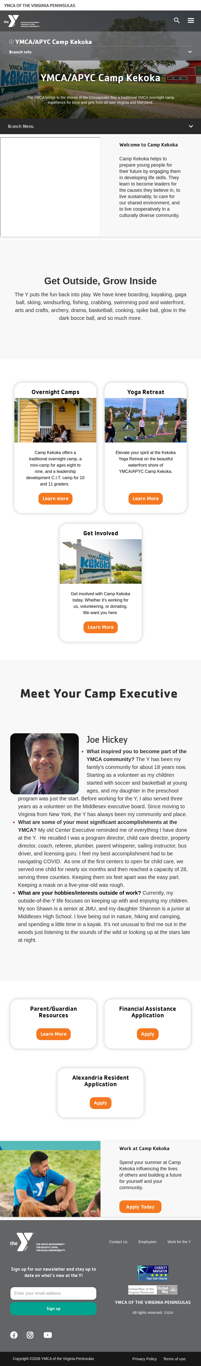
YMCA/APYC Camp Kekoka (53, 41)
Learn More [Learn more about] (53, 1034)
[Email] (53, 1293)
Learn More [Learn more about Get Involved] (101, 627)
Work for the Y (179, 1242)
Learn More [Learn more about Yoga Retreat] (146, 498)
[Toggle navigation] (191, 21)
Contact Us (118, 1242)
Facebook (14, 1335)
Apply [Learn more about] (147, 1034)
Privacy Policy (144, 1359)
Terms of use (174, 1359)
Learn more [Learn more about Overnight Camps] (55, 498)
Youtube (47, 1335)
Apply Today (140, 1207)
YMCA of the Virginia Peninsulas (39, 5)
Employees (147, 1242)
